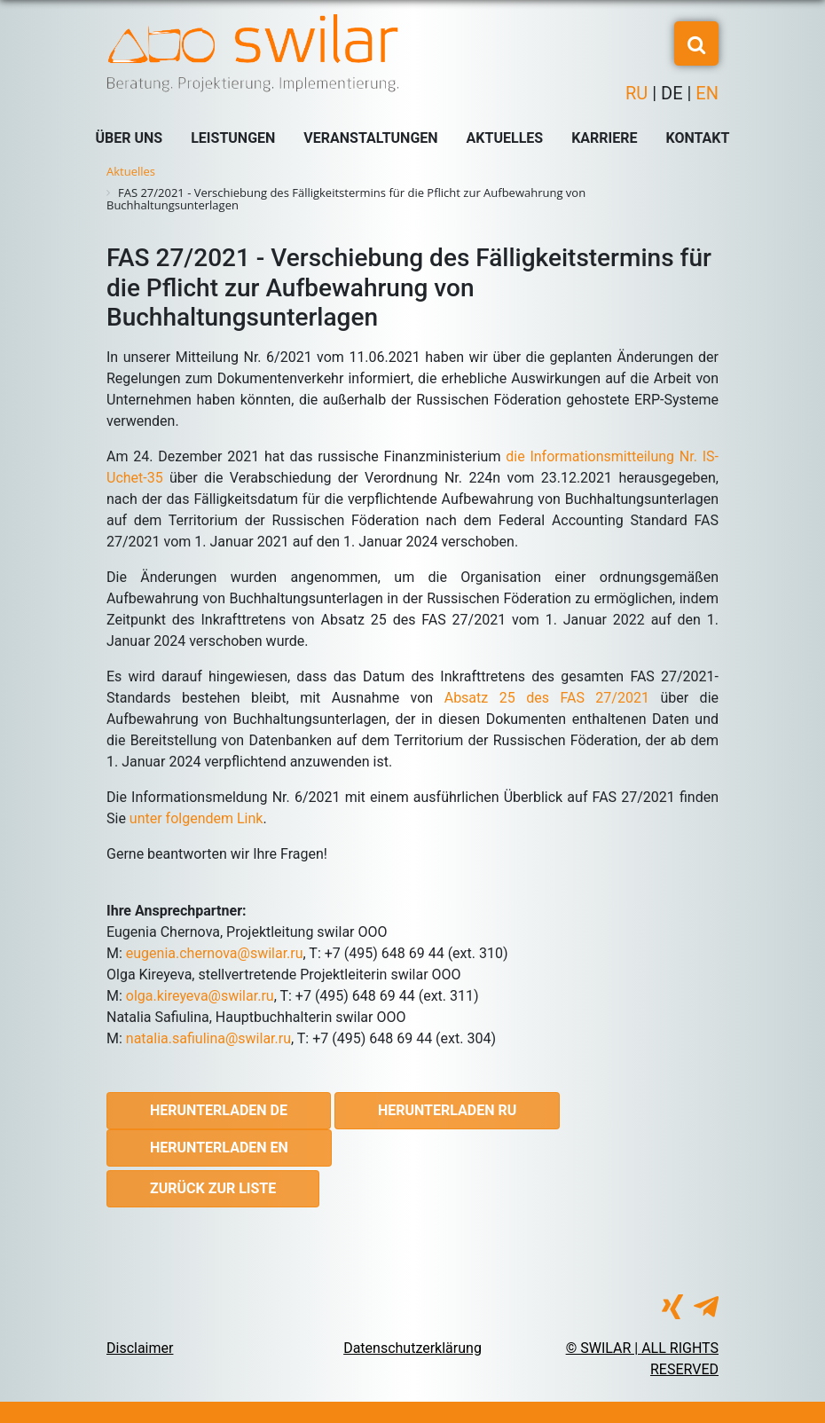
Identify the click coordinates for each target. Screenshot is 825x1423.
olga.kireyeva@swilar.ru (200, 995)
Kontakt (698, 138)
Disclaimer (139, 1348)
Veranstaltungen (370, 138)
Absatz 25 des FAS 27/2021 (546, 697)
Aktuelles (505, 138)
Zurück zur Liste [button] (213, 1188)
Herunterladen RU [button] (447, 1110)
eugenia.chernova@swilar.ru (214, 953)
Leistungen (233, 138)
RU (638, 93)
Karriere (604, 138)
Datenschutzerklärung (412, 1348)
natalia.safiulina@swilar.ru (208, 1038)
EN (705, 93)
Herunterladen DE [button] (218, 1110)
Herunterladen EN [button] (219, 1147)
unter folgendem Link (196, 818)
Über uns (129, 138)
